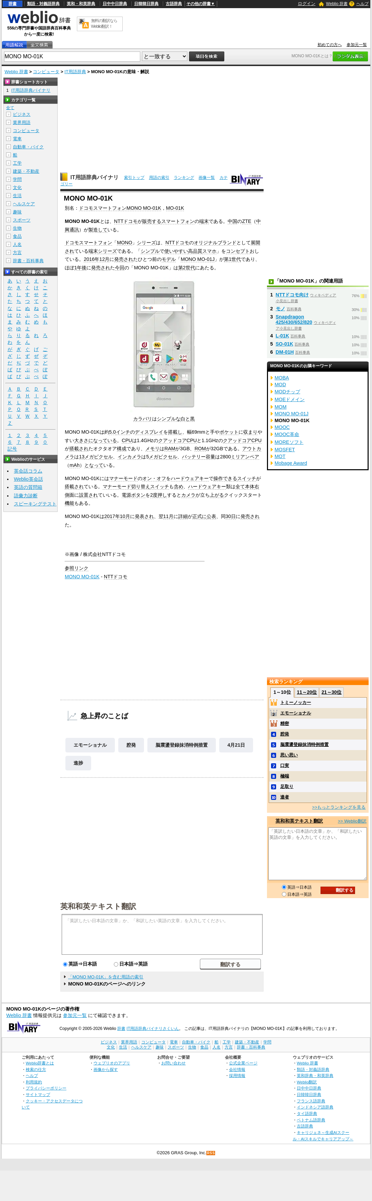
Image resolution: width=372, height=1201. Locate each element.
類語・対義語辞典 (43, 3)
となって (93, 465)
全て (240, 486)
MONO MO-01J (197, 259)
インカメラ (129, 456)
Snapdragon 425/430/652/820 (294, 319)
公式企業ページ (243, 1063)
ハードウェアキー (190, 478)
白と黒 (188, 418)
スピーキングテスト (35, 503)
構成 (121, 448)
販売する (151, 221)
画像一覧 (207, 177)
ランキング (184, 177)
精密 (284, 723)
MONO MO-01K (82, 576)
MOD (280, 384)
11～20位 (307, 692)
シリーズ (146, 242)
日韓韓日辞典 (146, 3)
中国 (232, 221)
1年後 (80, 267)
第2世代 (186, 267)
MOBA (282, 377)
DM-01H (285, 352)
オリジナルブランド (215, 242)
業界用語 (21, 122)
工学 (17, 163)
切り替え (140, 486)
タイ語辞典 (307, 1113)
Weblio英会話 (28, 479)
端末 (204, 221)
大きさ (81, 440)
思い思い (289, 755)
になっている (102, 440)
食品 (17, 236)
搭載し (175, 432)
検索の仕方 (36, 1069)
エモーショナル (90, 745)
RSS (211, 1153)
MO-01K (175, 208)
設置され (88, 495)
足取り (286, 786)
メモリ (152, 448)
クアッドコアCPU (177, 440)
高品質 (195, 251)
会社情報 (237, 1069)
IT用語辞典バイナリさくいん (153, 1028)
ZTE (246, 221)
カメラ (188, 495)
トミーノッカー (295, 702)
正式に (199, 516)
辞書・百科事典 (28, 260)
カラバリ (142, 418)
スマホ (209, 251)
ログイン (306, 3)
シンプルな (169, 418)
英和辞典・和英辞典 (315, 1075)
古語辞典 (174, 3)
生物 (17, 228)
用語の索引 (159, 177)
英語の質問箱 (28, 487)
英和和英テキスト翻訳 (98, 906)
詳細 (183, 516)
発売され (123, 259)
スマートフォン (177, 221)
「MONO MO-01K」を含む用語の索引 (105, 976)
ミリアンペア (245, 456)
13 (81, 456)
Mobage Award (291, 463)
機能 (69, 503)
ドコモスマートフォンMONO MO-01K (120, 208)
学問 (17, 179)
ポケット (229, 432)
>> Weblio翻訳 (352, 821)
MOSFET (285, 449)
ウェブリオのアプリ (112, 1063)
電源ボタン (133, 495)
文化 (17, 187)
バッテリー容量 (198, 456)
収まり (250, 432)
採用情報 (237, 1075)
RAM (169, 448)
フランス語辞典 (311, 1101)
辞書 (12, 3)
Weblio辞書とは (40, 1063)
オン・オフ (154, 478)
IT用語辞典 (75, 71)
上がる (217, 495)
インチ (123, 432)
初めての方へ (329, 44)
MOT (280, 456)
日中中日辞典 (115, 3)
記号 (12, 449)
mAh (74, 465)
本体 (249, 486)
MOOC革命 (287, 434)
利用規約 (34, 1082)
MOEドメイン (290, 399)
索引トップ (134, 177)
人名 (17, 244)
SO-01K (284, 344)
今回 (119, 267)
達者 (284, 797)
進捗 (78, 763)
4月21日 (236, 745)
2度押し (158, 495)
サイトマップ (38, 1094)
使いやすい (176, 251)
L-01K (282, 335)
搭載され (78, 448)
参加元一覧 (357, 44)
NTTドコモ (126, 221)
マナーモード (123, 478)
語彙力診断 (26, 495)
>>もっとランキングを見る (339, 807)
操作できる (225, 478)
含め (178, 486)
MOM (281, 407)
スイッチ (246, 478)
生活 (17, 195)
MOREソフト (289, 442)
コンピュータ (46, 71)
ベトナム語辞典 (311, 1120)
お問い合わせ (173, 1063)
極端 (284, 776)
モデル (169, 259)
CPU (127, 440)
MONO (124, 242)
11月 (168, 516)
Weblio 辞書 (337, 3)
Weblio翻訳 (307, 1082)
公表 (211, 516)
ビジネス (21, 114)
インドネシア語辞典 (315, 1107)
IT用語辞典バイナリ (94, 177)
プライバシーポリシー (46, 1088)
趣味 (17, 211)
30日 (231, 516)
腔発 (131, 745)
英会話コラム (28, 471)
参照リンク (76, 568)
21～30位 (332, 692)
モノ (280, 308)
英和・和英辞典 (81, 3)
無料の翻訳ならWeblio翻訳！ (104, 23)
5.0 (112, 432)
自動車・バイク (28, 146)
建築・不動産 (26, 171)
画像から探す (106, 1069)
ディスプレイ (149, 432)
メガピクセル (98, 456)
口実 (284, 765)
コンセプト (238, 251)
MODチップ (288, 391)
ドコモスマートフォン (88, 242)
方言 (17, 252)
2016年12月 (96, 259)
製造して (97, 229)
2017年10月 (117, 516)
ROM (200, 448)
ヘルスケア (24, 203)
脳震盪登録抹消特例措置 (182, 745)
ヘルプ (362, 3)
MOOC (282, 427)
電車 (17, 138)
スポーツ (21, 220)
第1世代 (232, 259)
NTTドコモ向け (292, 294)
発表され (144, 516)
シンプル (150, 251)
